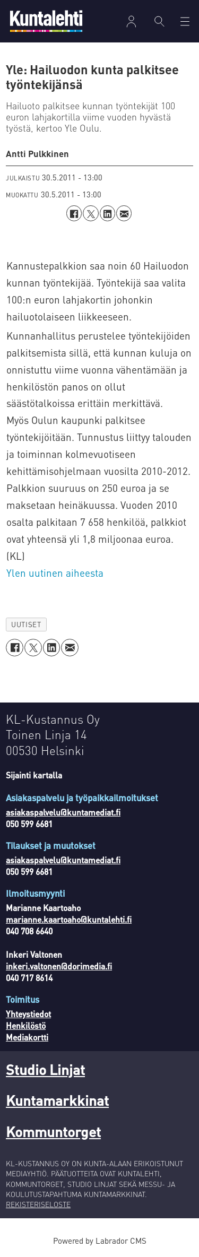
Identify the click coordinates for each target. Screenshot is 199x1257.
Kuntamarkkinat (57, 1100)
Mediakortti (27, 1037)
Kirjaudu (131, 21)
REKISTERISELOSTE (38, 1204)
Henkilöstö (26, 1025)
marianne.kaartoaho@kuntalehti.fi (69, 919)
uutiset (26, 624)
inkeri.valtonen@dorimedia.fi (59, 966)
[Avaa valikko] (185, 21)
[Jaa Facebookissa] (74, 213)
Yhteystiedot (28, 1014)
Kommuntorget (53, 1131)
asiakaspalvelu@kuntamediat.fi (63, 812)
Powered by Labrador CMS (99, 1240)
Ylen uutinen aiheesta (54, 572)
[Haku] (160, 21)
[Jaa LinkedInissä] (107, 213)
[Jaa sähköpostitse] (124, 213)
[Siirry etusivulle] (46, 21)
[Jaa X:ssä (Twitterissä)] (90, 213)
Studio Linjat (45, 1069)
